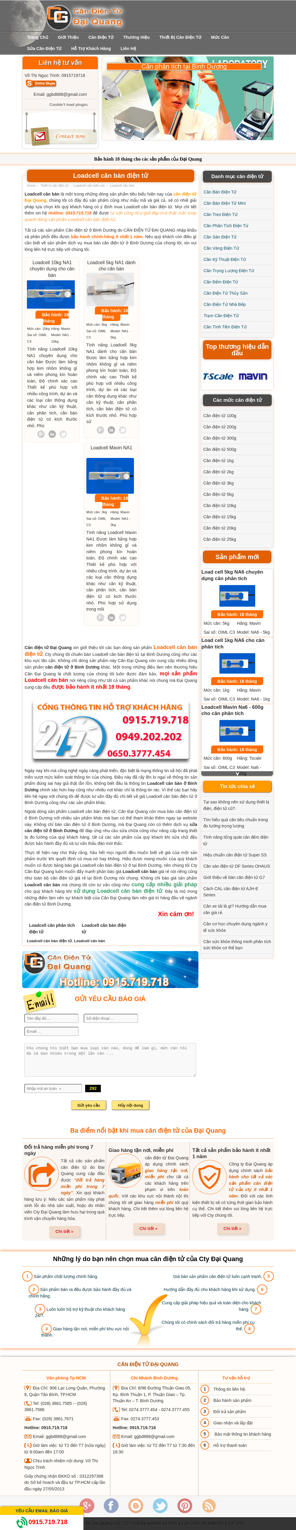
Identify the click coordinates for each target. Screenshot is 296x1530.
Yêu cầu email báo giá (41, 1510)
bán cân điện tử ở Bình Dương (85, 824)
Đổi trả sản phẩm (229, 1411)
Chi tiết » (65, 1231)
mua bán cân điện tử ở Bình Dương (118, 243)
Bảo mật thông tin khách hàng (242, 1434)
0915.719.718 (41, 1522)
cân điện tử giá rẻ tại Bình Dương (84, 878)
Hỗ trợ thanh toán (230, 1445)
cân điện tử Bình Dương (47, 904)
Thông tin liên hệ (229, 1389)
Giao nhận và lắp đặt (233, 1423)
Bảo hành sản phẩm (232, 1400)
